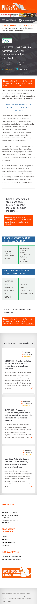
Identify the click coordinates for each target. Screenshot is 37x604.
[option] (18, 15)
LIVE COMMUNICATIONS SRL (9, 598)
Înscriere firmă (27, 20)
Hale (32, 26)
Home (4, 26)
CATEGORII (9, 20)
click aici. (18, 85)
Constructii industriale (18, 26)
